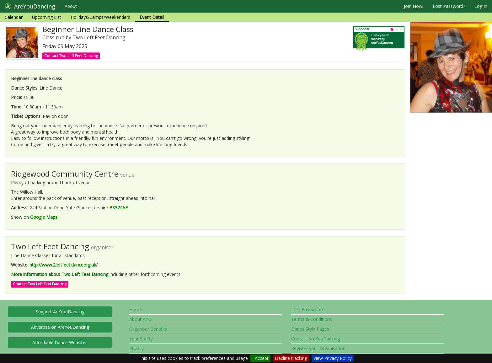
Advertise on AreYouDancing (60, 327)
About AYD (140, 319)
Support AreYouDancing (60, 312)
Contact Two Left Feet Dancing (71, 55)
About (71, 6)
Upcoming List (46, 17)
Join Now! (413, 6)
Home (135, 309)
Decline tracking (291, 358)
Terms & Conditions (311, 319)
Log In (480, 6)
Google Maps (43, 217)
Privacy (136, 348)
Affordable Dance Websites (60, 342)
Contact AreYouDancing (315, 339)
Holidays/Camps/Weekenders (100, 17)
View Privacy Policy (332, 358)
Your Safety (141, 339)
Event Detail (152, 17)
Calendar (14, 17)
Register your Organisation (318, 348)
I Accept (260, 358)
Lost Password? (449, 6)
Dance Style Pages (310, 329)
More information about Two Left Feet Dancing (59, 274)
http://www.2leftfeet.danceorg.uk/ (63, 265)
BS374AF (118, 208)
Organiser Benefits (148, 329)
